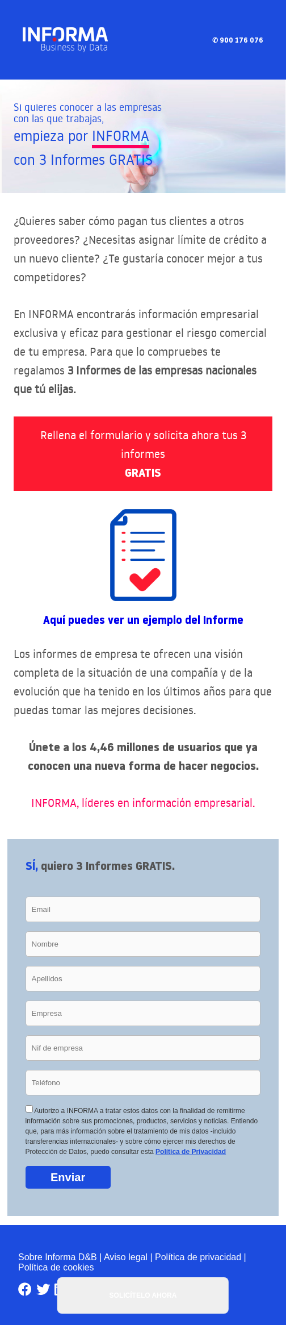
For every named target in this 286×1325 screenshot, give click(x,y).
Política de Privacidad (190, 1152)
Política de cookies (56, 1267)
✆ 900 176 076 (237, 40)
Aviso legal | (128, 1257)
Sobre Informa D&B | (60, 1257)
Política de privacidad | (200, 1257)
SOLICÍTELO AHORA (143, 1295)
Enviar (68, 1177)
